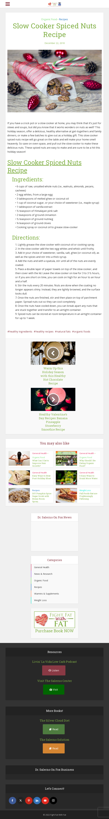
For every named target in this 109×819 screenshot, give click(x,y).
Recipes (63, 19)
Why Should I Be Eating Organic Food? (87, 463)
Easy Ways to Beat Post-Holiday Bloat (41, 477)
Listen (54, 670)
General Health (39, 453)
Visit (54, 689)
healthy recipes (44, 331)
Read (53, 729)
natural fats (64, 331)
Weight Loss (85, 490)
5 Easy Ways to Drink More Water (88, 477)
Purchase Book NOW (54, 630)
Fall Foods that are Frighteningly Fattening (88, 496)
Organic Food (49, 19)
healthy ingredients (20, 331)
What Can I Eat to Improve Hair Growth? (40, 463)
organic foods (82, 331)
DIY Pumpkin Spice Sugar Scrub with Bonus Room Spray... (41, 497)
